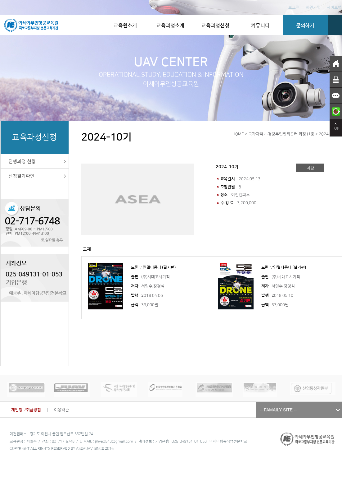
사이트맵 (334, 7)
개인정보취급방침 (28, 410)
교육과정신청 (215, 25)
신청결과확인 (21, 176)
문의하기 (305, 25)
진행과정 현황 (22, 161)
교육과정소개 (170, 25)
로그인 (293, 7)
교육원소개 (125, 25)
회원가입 (313, 7)
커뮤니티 (260, 25)
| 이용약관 (58, 410)
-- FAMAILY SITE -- (278, 409)
